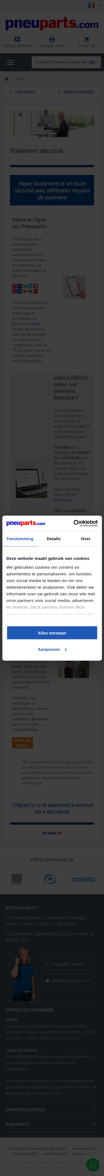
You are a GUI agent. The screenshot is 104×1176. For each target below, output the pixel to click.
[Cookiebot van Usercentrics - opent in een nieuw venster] (74, 523)
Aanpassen (52, 649)
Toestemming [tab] (20, 538)
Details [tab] (53, 538)
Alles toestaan (52, 633)
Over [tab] (86, 538)
